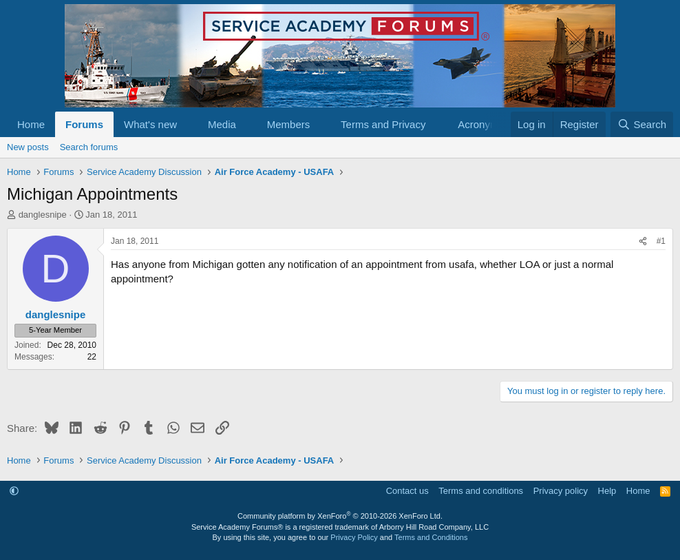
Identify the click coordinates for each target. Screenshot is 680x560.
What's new (150, 124)
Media (222, 124)
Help (607, 491)
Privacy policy (560, 491)
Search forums (89, 147)
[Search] (641, 124)
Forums (84, 124)
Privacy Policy (353, 537)
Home (31, 124)
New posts (28, 147)
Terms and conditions (480, 491)
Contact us (407, 491)
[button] (188, 124)
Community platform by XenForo (340, 516)
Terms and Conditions (430, 537)
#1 (661, 241)
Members (288, 124)
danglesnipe (43, 214)
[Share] (643, 241)
